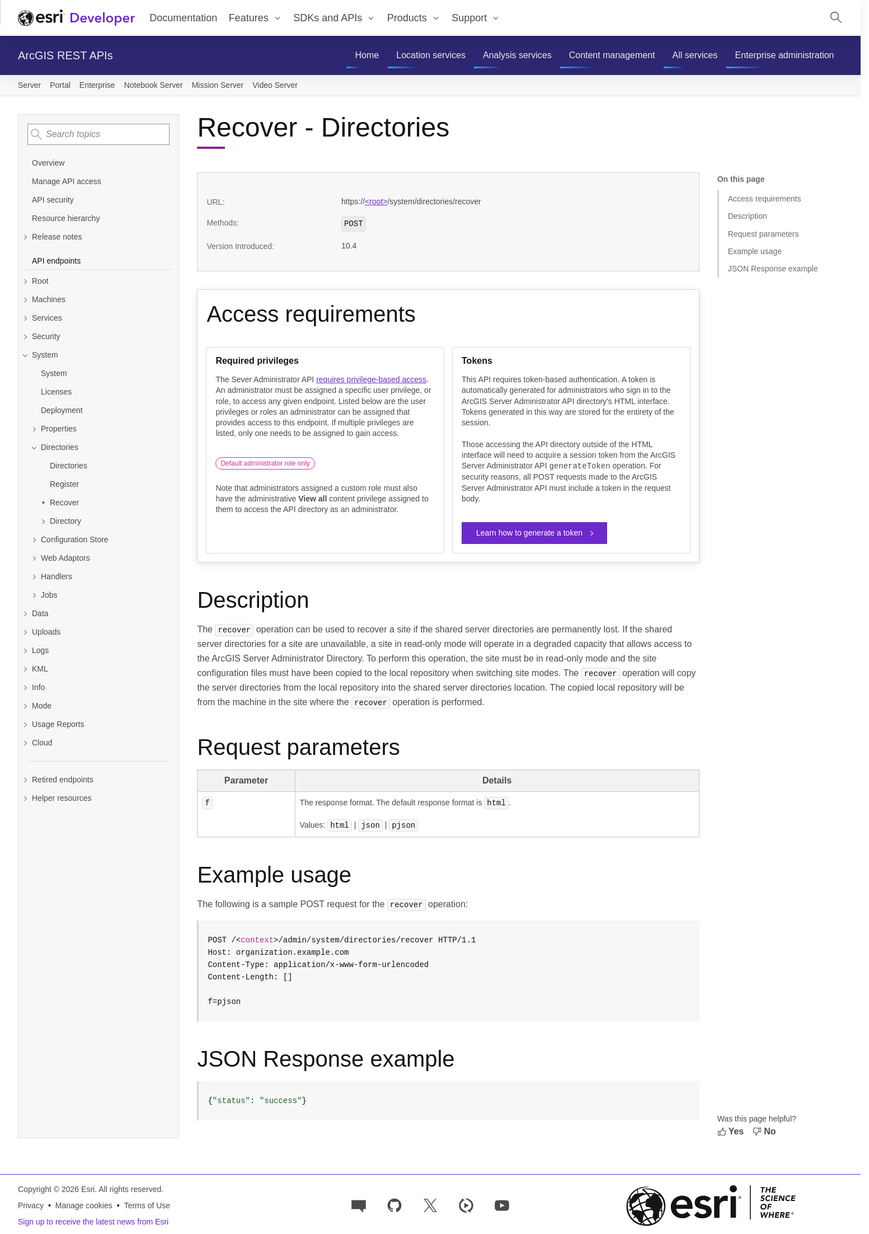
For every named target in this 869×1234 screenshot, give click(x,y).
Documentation (183, 18)
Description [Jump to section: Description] (747, 216)
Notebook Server (153, 85)
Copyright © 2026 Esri (56, 1188)
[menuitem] (367, 55)
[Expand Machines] (98, 299)
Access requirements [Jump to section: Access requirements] (764, 198)
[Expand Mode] (98, 706)
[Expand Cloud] (98, 743)
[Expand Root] (98, 281)
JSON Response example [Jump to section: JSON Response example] (773, 268)
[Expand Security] (98, 336)
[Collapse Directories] (103, 447)
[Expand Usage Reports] (98, 724)
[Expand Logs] (98, 650)
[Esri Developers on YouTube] (501, 1203)
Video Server (275, 85)
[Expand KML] (98, 669)
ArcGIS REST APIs (65, 55)
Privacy (31, 1204)
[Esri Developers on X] (430, 1203)
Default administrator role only (264, 463)
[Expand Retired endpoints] (98, 780)
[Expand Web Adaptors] (103, 558)
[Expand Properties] (103, 429)
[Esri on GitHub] (394, 1203)
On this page (741, 179)
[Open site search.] (836, 18)
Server (29, 85)
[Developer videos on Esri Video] (466, 1203)
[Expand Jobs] (103, 595)
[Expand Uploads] (98, 632)
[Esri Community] (358, 1203)
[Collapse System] (98, 355)
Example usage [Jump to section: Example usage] (755, 251)
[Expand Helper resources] (98, 798)
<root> (376, 201)
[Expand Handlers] (103, 576)
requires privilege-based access (371, 379)
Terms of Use (147, 1204)
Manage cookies (83, 1204)
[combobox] (98, 134)
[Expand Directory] (107, 521)
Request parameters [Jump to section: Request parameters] (763, 233)
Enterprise (97, 85)
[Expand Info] (98, 687)
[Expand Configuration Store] (103, 540)
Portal (60, 85)
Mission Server (218, 85)
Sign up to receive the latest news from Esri (93, 1220)
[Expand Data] (98, 613)
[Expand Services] (98, 318)
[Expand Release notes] (98, 237)
